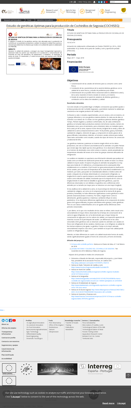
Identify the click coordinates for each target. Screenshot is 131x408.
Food (29, 20)
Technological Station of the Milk (93, 327)
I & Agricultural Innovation (35, 323)
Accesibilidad (7, 359)
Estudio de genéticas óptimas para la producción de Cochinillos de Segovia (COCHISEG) (89, 20)
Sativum (52, 329)
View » (2, 310)
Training (68, 325)
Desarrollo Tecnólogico (34, 338)
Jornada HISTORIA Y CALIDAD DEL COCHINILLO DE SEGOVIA (92, 249)
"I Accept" (15, 396)
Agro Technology (32, 332)
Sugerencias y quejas (10, 345)
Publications (70, 327)
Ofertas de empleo (9, 328)
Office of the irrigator (56, 325)
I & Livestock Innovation (34, 325)
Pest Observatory (55, 323)
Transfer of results (72, 323)
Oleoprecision (53, 332)
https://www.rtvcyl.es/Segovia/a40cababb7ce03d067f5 (90, 267)
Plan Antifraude (8, 355)
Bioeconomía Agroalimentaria (36, 329)
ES (72, 2)
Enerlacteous (53, 327)
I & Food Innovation (33, 327)
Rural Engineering (32, 336)
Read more (108, 403)
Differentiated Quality (33, 334)
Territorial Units (87, 338)
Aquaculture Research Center (92, 334)
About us (5, 324)
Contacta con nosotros (10, 341)
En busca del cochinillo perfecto (82, 244)
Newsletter (69, 329)
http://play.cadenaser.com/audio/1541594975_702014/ (90, 263)
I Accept (121, 403)
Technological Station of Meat (92, 329)
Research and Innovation (12, 20)
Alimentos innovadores (45, 20)
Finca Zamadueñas (88, 323)
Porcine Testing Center (90, 332)
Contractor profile (8, 338)
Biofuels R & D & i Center (91, 336)
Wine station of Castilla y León (92, 325)
